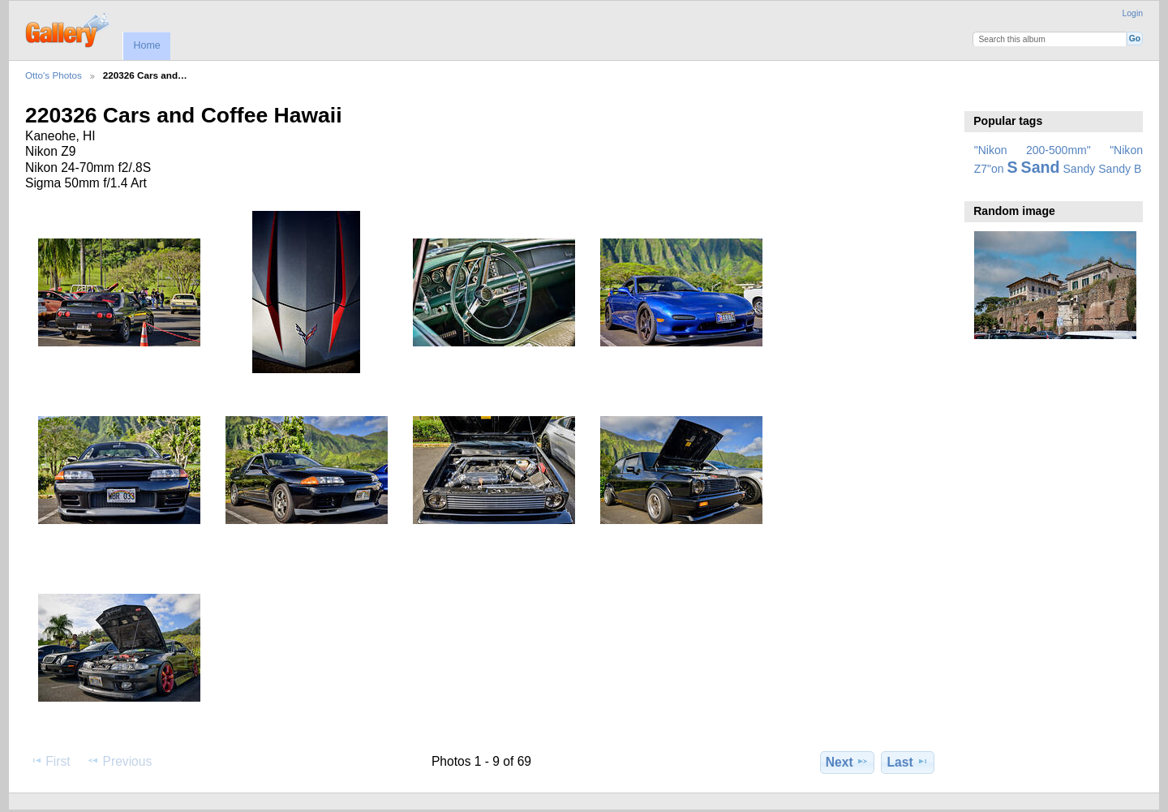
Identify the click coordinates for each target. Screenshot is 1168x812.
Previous (119, 761)
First (50, 761)
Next (847, 761)
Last (908, 761)
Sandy (1079, 168)
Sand (1040, 167)
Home (146, 45)
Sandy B (1119, 168)
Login (1133, 13)
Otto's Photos (53, 75)
